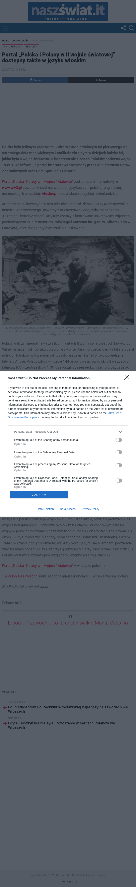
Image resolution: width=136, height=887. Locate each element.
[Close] (128, 378)
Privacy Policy (90, 509)
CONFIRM (39, 494)
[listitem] (68, 432)
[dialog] (68, 444)
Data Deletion (45, 509)
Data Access (68, 509)
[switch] (119, 440)
